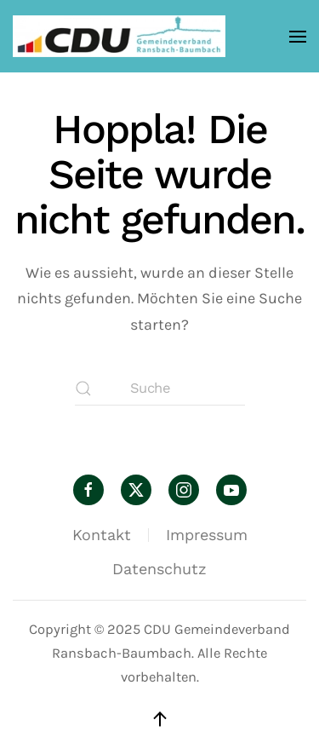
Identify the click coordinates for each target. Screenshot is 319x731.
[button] (297, 36)
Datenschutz (159, 569)
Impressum (207, 535)
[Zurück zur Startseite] (119, 36)
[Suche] (160, 388)
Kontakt (101, 535)
